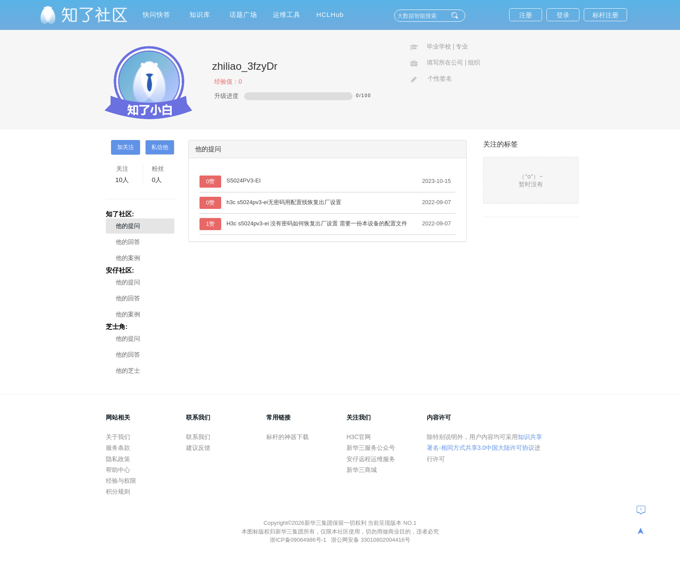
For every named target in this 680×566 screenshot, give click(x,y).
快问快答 (156, 14)
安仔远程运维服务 (371, 458)
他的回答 (128, 241)
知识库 (200, 14)
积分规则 (118, 491)
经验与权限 (121, 480)
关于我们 (118, 436)
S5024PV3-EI (243, 180)
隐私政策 (118, 458)
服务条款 (118, 447)
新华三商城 (362, 469)
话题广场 (243, 14)
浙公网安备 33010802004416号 (370, 540)
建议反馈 (198, 447)
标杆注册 (605, 15)
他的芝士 (128, 370)
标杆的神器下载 (287, 436)
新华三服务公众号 (371, 447)
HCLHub (330, 14)
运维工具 (287, 14)
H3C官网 (359, 436)
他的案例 (128, 257)
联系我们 (198, 436)
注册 (525, 15)
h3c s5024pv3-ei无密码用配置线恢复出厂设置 (283, 202)
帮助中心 (118, 469)
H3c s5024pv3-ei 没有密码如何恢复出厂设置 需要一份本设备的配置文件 (316, 223)
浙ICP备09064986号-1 (299, 540)
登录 (562, 15)
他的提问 (128, 225)
